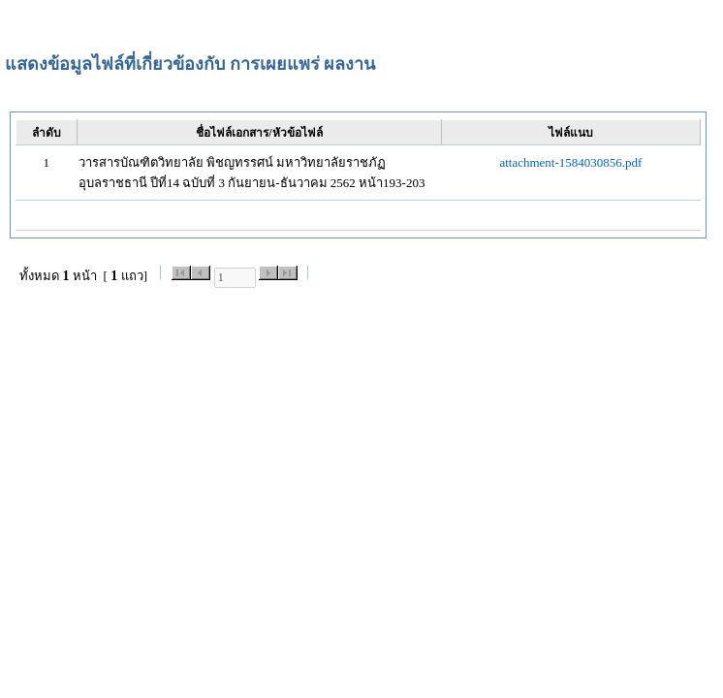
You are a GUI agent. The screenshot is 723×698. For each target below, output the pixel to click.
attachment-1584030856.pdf (570, 162)
